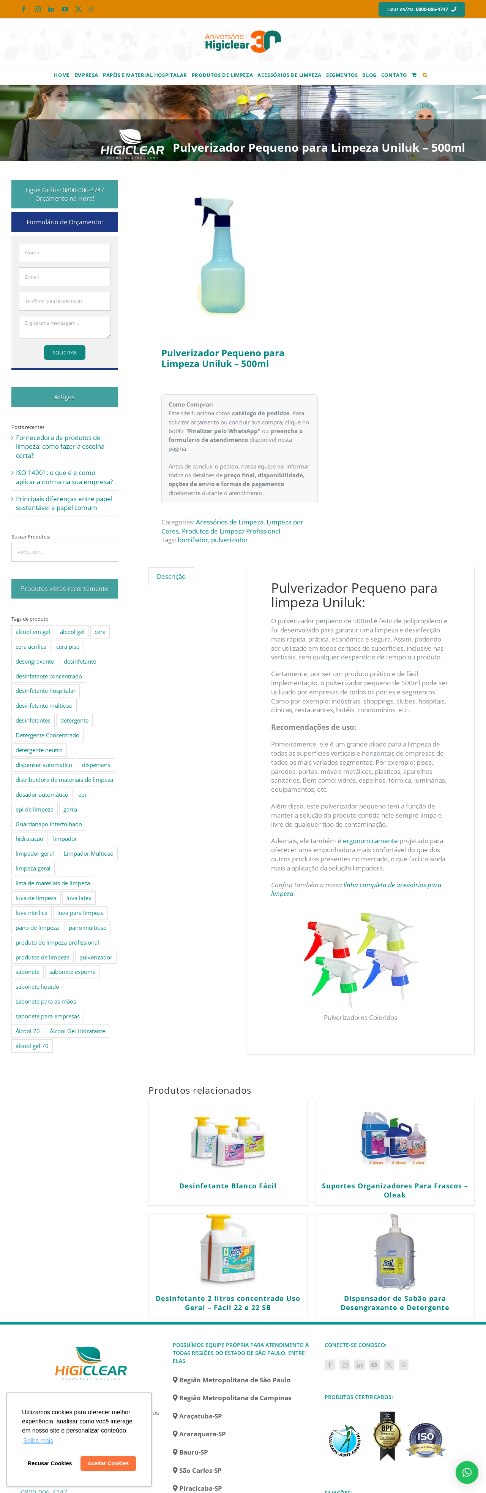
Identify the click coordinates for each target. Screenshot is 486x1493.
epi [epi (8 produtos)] (82, 794)
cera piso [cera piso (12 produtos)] (68, 646)
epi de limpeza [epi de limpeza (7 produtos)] (35, 809)
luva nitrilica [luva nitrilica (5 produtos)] (31, 912)
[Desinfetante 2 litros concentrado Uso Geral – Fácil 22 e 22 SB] (228, 1252)
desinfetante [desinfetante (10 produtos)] (80, 661)
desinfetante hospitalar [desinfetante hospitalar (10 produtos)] (46, 690)
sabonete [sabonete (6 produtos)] (27, 971)
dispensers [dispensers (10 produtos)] (96, 765)
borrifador (193, 539)
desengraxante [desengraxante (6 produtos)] (35, 661)
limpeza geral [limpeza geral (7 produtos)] (33, 868)
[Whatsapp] (404, 1365)
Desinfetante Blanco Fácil (228, 1185)
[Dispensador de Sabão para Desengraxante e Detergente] (395, 1252)
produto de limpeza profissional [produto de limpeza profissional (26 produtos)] (57, 942)
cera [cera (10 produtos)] (100, 631)
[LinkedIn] (359, 1365)
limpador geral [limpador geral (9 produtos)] (35, 853)
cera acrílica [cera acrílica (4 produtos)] (31, 646)
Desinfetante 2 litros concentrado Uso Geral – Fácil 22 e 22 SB (228, 1303)
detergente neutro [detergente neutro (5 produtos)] (39, 750)
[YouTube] (374, 1365)
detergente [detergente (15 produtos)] (74, 720)
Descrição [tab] (171, 576)
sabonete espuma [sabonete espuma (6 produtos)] (72, 971)
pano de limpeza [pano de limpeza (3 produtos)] (37, 927)
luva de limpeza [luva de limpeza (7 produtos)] (36, 898)
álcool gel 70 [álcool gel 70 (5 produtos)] (32, 1046)
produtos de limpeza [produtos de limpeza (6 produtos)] (42, 957)
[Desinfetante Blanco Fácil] (228, 1139)
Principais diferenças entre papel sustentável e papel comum (64, 503)
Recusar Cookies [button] (50, 1463)
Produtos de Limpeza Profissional (231, 531)
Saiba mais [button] (38, 1440)
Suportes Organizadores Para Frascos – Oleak (395, 1190)
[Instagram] (344, 1365)
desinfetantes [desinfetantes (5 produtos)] (33, 720)
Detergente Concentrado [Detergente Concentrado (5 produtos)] (47, 735)
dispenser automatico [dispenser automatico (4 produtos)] (44, 765)
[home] (91, 1345)
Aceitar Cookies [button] (108, 1463)
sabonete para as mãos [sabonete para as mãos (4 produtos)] (46, 1001)
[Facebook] (330, 1365)
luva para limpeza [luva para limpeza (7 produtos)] (80, 912)
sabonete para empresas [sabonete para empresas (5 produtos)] (48, 1016)
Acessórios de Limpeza (230, 522)
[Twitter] (389, 1365)
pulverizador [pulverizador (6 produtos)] (95, 957)
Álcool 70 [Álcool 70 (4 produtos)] (28, 1031)
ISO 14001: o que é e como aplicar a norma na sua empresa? (64, 477)
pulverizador (229, 539)
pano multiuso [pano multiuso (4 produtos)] (88, 927)
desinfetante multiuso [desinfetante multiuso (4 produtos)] (44, 705)
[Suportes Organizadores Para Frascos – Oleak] (395, 1139)
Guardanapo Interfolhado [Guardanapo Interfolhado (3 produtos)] (49, 824)
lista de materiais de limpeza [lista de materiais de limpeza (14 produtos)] (53, 883)
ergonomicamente (370, 840)
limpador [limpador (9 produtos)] (65, 838)
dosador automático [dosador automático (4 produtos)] (42, 794)
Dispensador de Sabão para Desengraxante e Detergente (395, 1303)
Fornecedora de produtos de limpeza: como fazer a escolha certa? (60, 446)
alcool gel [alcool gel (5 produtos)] (72, 631)
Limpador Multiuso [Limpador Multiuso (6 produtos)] (89, 853)
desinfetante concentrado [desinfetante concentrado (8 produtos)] (49, 676)
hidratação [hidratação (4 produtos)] (29, 838)
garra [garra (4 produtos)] (70, 809)
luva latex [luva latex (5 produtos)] (79, 898)
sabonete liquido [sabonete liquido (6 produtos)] (37, 986)
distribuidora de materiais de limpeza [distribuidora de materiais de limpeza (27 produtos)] (64, 779)
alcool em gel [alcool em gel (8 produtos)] (33, 631)
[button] (425, 74)
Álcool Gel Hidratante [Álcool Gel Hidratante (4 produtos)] (77, 1031)
